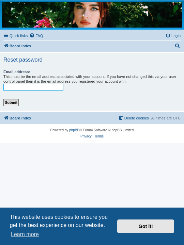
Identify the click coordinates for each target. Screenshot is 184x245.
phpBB (74, 130)
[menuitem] (36, 36)
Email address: (16, 72)
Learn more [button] (25, 234)
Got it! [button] (146, 226)
